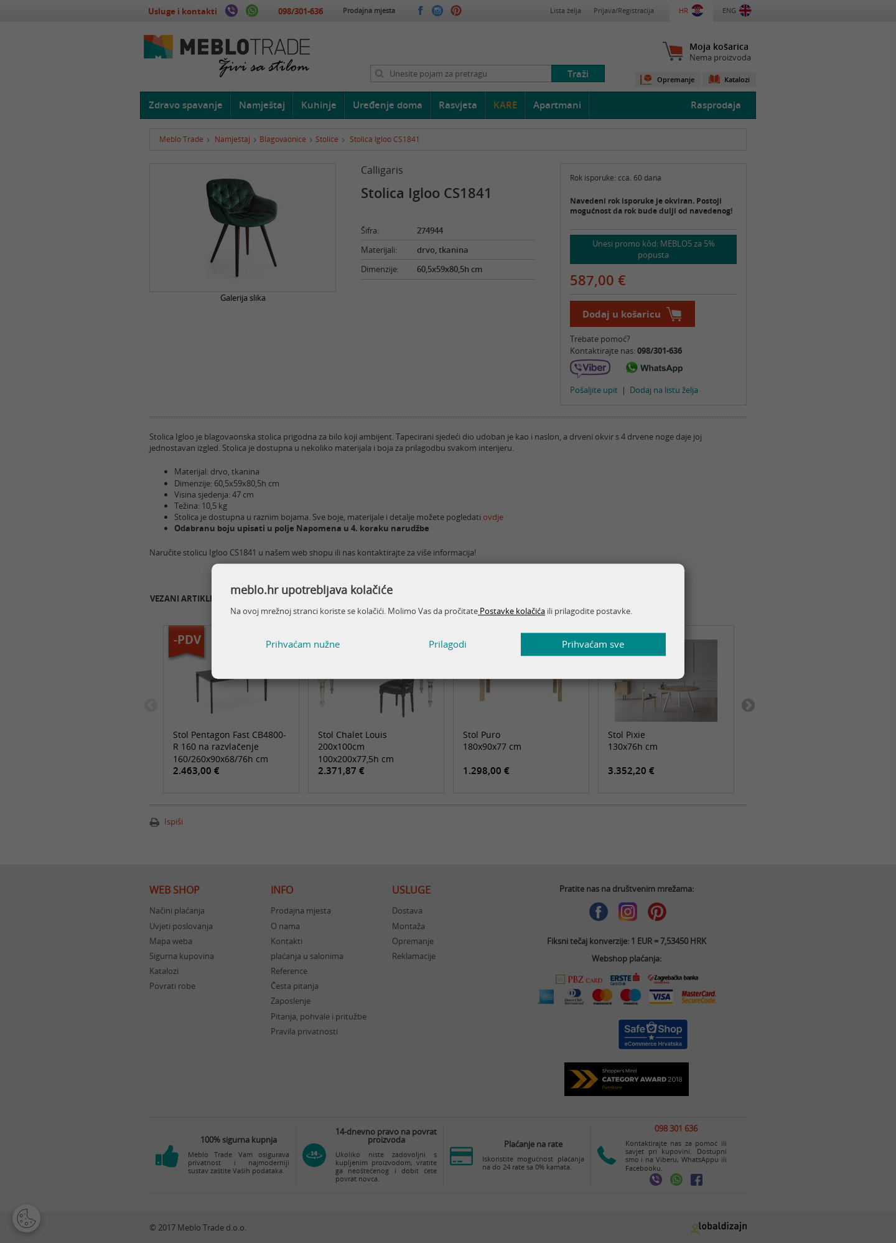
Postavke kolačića (511, 611)
